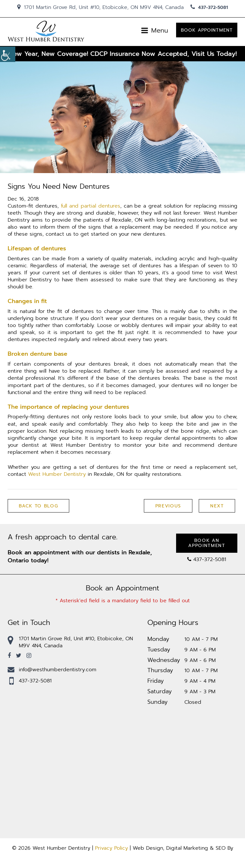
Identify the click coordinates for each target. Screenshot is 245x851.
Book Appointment (207, 30)
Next (217, 506)
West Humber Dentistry (57, 474)
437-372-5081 (209, 7)
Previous (168, 506)
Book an (206, 543)
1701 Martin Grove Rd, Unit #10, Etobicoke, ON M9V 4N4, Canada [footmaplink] (70, 642)
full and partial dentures (90, 206)
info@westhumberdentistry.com (52, 669)
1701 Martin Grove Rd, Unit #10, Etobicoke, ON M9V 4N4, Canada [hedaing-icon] (100, 7)
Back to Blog (38, 506)
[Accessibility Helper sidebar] (7, 54)
